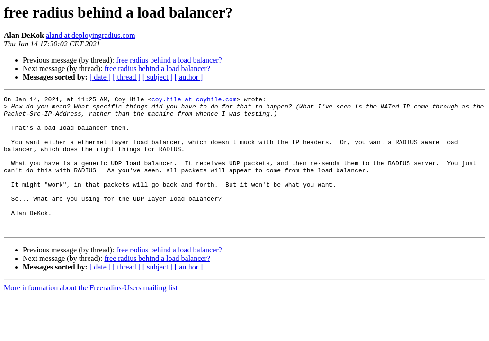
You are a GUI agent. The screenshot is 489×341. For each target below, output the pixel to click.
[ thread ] (127, 77)
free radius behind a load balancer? (169, 60)
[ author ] (189, 77)
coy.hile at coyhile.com (193, 100)
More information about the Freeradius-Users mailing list (91, 315)
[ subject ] (157, 77)
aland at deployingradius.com (90, 35)
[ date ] (100, 77)
